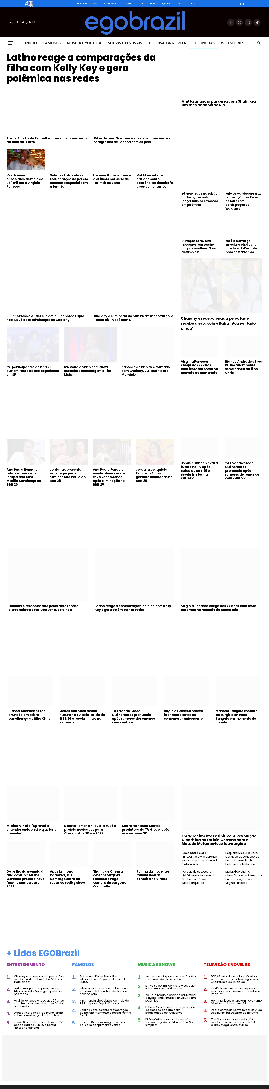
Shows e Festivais (125, 42)
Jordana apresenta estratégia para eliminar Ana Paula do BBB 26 (68, 475)
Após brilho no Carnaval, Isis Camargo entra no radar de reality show (67, 877)
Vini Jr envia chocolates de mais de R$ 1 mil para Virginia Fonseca (25, 180)
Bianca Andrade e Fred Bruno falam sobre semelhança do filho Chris (243, 367)
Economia (109, 3)
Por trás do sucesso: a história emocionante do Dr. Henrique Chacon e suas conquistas (198, 877)
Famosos (52, 42)
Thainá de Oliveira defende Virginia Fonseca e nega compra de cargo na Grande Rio (109, 879)
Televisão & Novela (167, 42)
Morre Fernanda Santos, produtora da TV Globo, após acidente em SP (146, 829)
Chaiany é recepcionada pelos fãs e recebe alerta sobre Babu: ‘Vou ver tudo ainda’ (218, 323)
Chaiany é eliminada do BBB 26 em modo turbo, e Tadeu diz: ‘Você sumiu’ (133, 318)
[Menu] (10, 43)
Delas (153, 3)
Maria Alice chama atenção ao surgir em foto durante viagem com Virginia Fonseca (243, 877)
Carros (180, 3)
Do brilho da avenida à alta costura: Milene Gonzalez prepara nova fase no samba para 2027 (26, 879)
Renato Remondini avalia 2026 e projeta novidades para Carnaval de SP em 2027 (90, 829)
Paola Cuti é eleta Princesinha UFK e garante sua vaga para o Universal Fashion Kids (199, 858)
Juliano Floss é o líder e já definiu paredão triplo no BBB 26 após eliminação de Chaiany (45, 318)
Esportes (127, 3)
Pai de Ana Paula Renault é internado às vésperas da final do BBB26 (47, 140)
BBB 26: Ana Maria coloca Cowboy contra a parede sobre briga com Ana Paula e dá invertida (234, 979)
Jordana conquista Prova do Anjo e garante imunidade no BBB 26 (154, 475)
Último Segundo (87, 3)
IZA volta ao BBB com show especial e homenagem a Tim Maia (87, 370)
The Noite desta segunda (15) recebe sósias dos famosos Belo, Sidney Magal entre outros (234, 1022)
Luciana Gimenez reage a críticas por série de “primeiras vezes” (112, 179)
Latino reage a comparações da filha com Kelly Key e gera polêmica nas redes (81, 68)
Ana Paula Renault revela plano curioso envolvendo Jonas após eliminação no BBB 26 (109, 477)
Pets (192, 3)
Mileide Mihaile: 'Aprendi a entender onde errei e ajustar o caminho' (31, 829)
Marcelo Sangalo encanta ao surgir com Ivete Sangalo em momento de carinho (237, 716)
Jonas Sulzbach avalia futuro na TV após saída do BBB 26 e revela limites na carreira (199, 470)
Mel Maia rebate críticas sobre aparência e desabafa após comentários (154, 180)
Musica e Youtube (84, 42)
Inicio (31, 42)
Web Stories (232, 42)
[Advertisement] (91, 219)
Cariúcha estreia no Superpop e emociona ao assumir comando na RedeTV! (235, 991)
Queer (166, 3)
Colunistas (203, 42)
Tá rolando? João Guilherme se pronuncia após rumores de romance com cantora (242, 470)
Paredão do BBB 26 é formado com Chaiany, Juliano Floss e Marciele (145, 370)
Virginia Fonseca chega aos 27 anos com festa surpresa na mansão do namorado (199, 367)
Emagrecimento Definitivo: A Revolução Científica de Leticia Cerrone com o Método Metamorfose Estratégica (219, 839)
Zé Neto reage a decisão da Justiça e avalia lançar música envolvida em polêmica (200, 199)
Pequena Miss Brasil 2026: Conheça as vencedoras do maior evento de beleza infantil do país (242, 858)
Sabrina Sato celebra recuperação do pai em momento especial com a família (69, 180)
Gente (141, 3)
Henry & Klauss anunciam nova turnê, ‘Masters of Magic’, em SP (236, 1002)
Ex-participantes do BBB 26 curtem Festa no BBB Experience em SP (33, 370)
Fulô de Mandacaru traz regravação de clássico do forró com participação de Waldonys (243, 201)
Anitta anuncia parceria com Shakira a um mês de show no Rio (219, 103)
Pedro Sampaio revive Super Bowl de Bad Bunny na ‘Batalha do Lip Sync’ (236, 1011)
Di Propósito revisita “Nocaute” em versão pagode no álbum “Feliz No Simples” (199, 246)
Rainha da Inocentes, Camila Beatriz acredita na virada (153, 875)
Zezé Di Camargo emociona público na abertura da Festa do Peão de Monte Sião (241, 246)
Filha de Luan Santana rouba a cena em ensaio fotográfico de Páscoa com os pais (132, 140)
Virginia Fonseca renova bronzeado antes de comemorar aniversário (183, 714)
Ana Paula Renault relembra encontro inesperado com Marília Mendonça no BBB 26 (24, 477)
